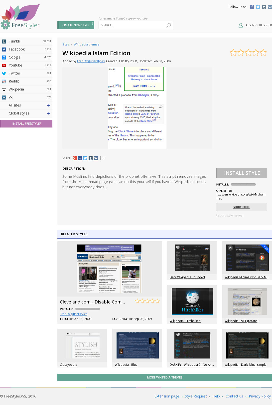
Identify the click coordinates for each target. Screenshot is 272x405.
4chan (30, 113)
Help (216, 396)
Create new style (75, 25)
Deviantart (30, 105)
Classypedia (68, 364)
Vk (30, 97)
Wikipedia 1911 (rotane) (241, 321)
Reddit (30, 81)
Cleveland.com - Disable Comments (97, 302)
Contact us (234, 396)
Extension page (166, 396)
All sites (15, 193)
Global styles (19, 201)
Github (30, 129)
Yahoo (30, 137)
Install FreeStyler (26, 212)
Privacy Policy (260, 396)
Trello (30, 169)
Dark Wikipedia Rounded (187, 277)
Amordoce (30, 121)
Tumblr (264, 7)
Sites (65, 44)
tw (85, 158)
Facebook (252, 7)
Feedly (30, 177)
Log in (250, 25)
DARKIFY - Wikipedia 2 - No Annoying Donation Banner (208, 364)
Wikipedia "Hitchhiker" (185, 321)
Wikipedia (30, 89)
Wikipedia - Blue (126, 364)
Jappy (30, 161)
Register (265, 25)
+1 (75, 158)
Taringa (30, 145)
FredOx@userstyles (91, 61)
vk (96, 158)
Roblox (30, 153)
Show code (241, 207)
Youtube (121, 18)
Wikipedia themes (86, 44)
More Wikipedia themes (164, 377)
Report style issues (229, 215)
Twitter (258, 7)
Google (30, 57)
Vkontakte (270, 7)
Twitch (30, 185)
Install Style (242, 173)
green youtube (137, 18)
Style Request (196, 396)
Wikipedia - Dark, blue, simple (246, 364)
